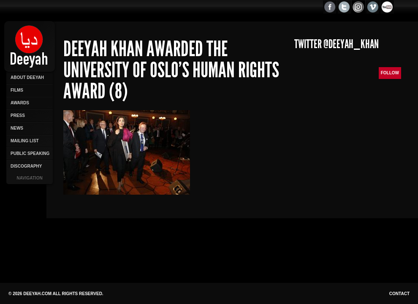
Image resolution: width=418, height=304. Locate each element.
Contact (399, 293)
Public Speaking (30, 153)
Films (17, 90)
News (17, 128)
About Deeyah (27, 77)
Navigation (29, 178)
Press (18, 115)
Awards (20, 102)
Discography (26, 166)
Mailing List (25, 140)
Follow (390, 73)
